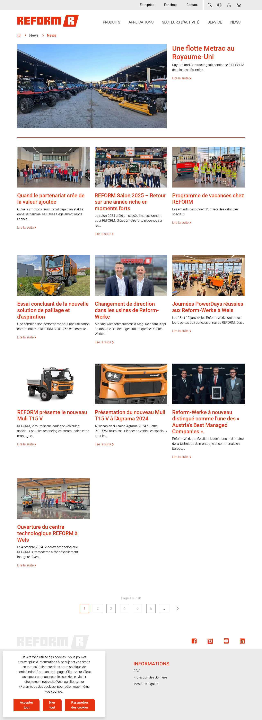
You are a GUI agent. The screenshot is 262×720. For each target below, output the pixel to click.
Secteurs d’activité (180, 22)
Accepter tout (26, 705)
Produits (111, 22)
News (235, 22)
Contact (192, 5)
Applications (141, 22)
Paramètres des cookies (80, 705)
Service (215, 22)
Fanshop (170, 5)
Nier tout (52, 705)
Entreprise (147, 5)
